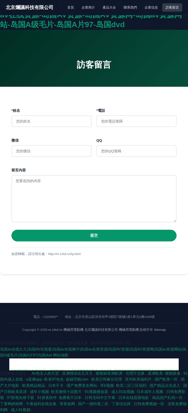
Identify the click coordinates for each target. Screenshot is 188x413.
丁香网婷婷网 (12, 404)
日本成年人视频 (150, 392)
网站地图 (60, 355)
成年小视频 (39, 392)
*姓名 (15, 110)
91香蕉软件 (47, 398)
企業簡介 (88, 7)
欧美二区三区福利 (131, 385)
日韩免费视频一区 (149, 404)
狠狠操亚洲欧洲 (109, 373)
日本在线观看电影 (134, 398)
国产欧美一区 (167, 379)
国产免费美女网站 (82, 385)
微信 (15, 140)
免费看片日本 (71, 398)
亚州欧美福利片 (139, 379)
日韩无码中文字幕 (100, 398)
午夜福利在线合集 (41, 404)
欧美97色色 (54, 379)
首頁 (70, 7)
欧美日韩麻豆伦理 (107, 379)
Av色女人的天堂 (45, 373)
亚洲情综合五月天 (78, 373)
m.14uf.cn (55, 329)
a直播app (34, 379)
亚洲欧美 (155, 373)
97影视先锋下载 (21, 398)
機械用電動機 (73, 329)
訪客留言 (172, 7)
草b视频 (107, 385)
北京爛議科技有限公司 (29, 7)
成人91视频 (21, 410)
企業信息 (151, 7)
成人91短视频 (123, 392)
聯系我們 (130, 7)
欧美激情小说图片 (67, 392)
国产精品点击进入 (165, 385)
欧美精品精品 (34, 385)
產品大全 (109, 7)
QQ (99, 140)
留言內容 (18, 170)
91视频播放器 (97, 392)
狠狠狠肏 (173, 373)
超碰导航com (77, 379)
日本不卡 (56, 385)
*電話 (100, 110)
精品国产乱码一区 (168, 398)
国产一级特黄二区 (94, 404)
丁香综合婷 (122, 404)
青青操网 (68, 404)
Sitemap (160, 329)
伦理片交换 (135, 373)
